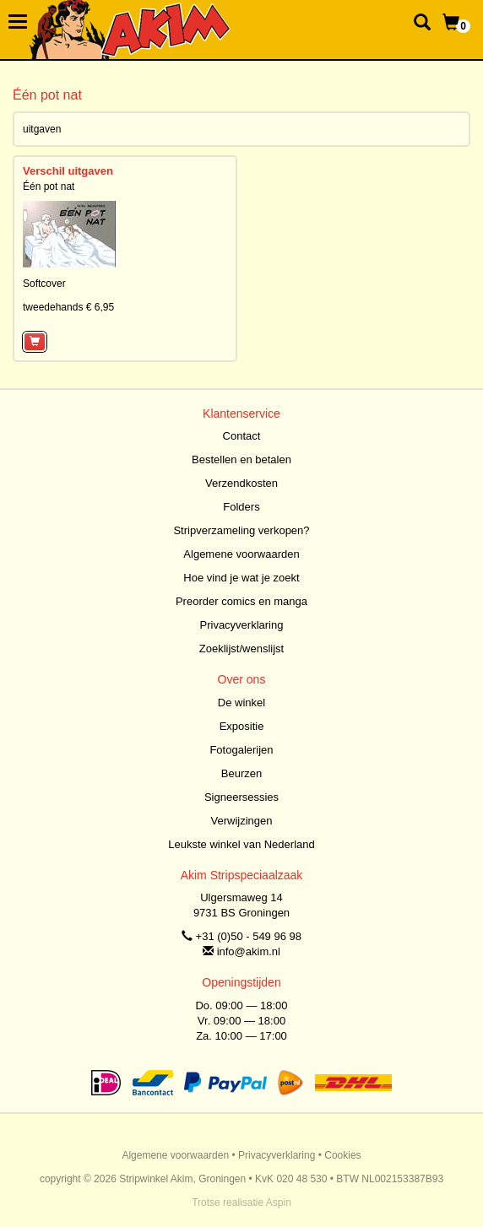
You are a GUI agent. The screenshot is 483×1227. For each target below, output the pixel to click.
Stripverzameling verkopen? (241, 530)
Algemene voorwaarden (241, 554)
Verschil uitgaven (68, 171)
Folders (241, 506)
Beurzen (241, 773)
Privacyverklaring (242, 625)
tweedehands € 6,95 (68, 307)
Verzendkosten (241, 483)
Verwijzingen (242, 820)
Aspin (278, 1202)
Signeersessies (241, 797)
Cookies (342, 1155)
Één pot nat (48, 186)
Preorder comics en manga (241, 601)
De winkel (241, 702)
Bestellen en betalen (241, 459)
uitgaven (42, 129)
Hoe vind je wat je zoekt (241, 577)
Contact (242, 436)
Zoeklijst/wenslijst (241, 648)
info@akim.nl (248, 951)
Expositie (242, 726)
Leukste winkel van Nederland (241, 844)
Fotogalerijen (241, 749)
